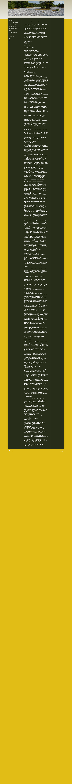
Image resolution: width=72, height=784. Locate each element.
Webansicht (61, 451)
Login (62, 450)
